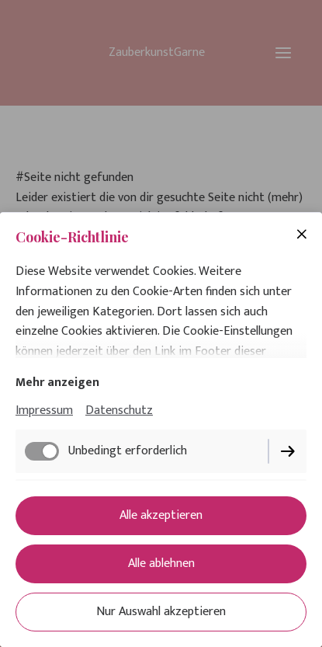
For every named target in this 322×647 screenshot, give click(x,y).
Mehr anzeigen (57, 382)
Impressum (44, 410)
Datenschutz (119, 410)
